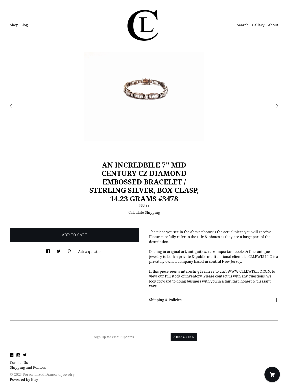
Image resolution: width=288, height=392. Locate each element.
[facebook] (11, 355)
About (273, 25)
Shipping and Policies (28, 367)
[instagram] (18, 355)
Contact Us (19, 363)
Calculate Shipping (144, 212)
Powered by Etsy (24, 379)
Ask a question (90, 252)
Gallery (258, 25)
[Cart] (272, 374)
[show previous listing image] (21, 105)
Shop (14, 25)
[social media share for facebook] (48, 250)
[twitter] (25, 355)
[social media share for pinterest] (69, 250)
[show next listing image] (267, 105)
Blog (24, 25)
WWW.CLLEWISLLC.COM (249, 271)
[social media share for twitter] (59, 250)
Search (243, 25)
